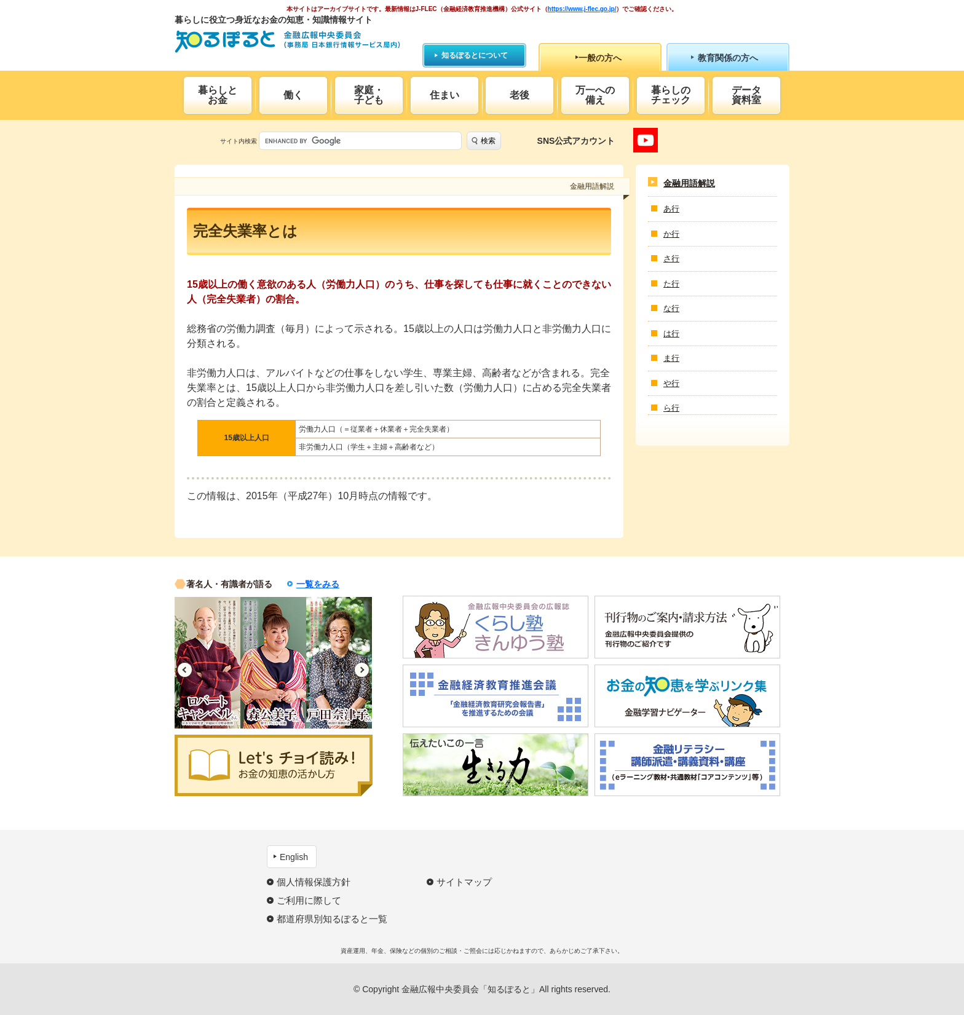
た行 (671, 283)
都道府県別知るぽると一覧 (332, 918)
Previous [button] (185, 670)
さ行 (671, 258)
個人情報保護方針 (313, 882)
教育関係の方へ (728, 58)
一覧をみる (317, 584)
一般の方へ (600, 58)
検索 (488, 140)
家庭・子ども (369, 95)
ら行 (671, 408)
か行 (671, 234)
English (294, 857)
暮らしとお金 (217, 95)
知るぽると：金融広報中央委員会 (287, 41)
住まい (444, 95)
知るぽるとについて (474, 55)
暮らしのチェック (670, 95)
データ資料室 (746, 95)
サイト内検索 (238, 141)
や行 (671, 383)
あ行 (671, 208)
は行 (671, 333)
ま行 (671, 358)
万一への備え (595, 95)
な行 (671, 308)
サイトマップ (464, 882)
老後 (519, 95)
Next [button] (362, 670)
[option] (207, 663)
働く (293, 95)
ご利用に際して (309, 900)
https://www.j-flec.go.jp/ (582, 9)
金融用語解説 (689, 183)
